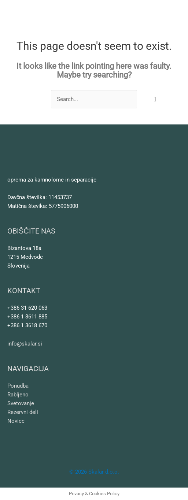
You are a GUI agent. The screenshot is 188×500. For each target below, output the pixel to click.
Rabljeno (18, 394)
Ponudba (18, 386)
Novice (16, 421)
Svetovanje (20, 403)
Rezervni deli (22, 412)
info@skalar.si (24, 343)
